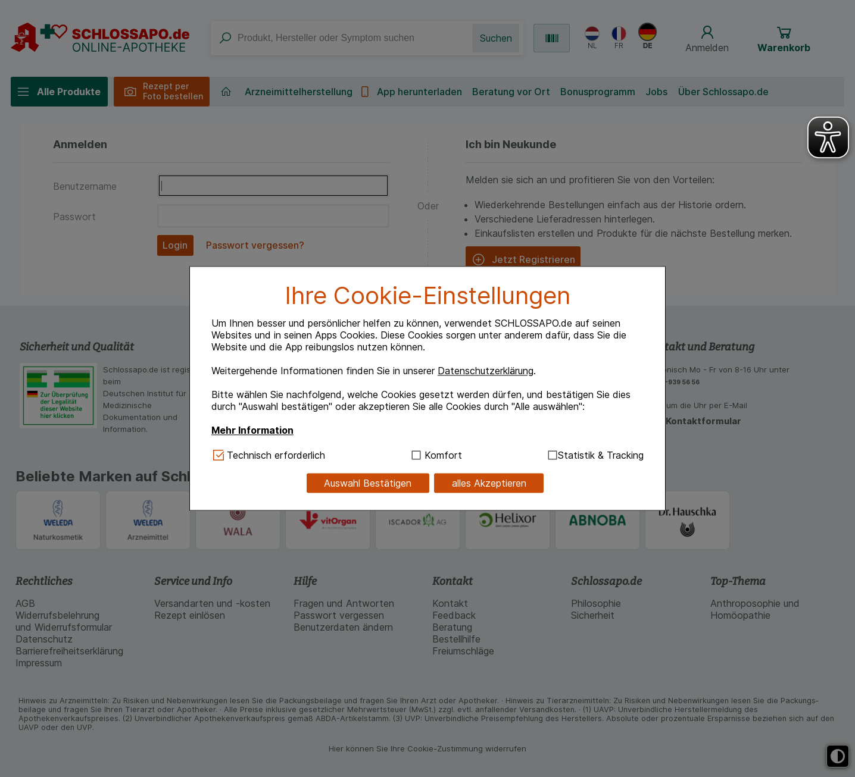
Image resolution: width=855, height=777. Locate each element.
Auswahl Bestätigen (367, 483)
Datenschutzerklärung (485, 371)
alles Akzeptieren (489, 483)
